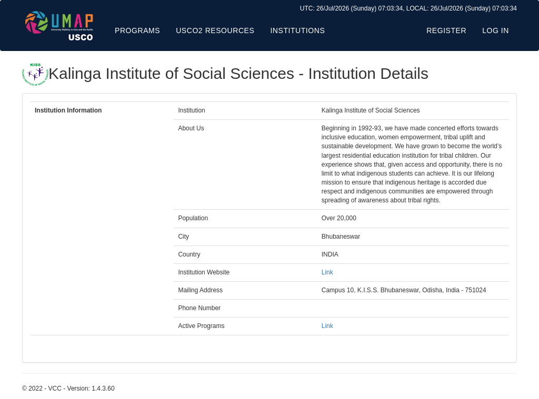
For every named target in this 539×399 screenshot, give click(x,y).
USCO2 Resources (215, 30)
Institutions (297, 30)
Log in (495, 30)
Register (446, 30)
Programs (137, 30)
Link (327, 272)
